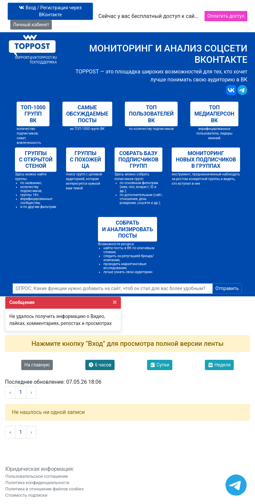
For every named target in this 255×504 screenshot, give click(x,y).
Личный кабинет (31, 24)
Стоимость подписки (26, 495)
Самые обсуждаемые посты (87, 113)
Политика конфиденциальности (37, 482)
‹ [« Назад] (10, 392)
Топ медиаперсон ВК (214, 113)
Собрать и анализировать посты (127, 229)
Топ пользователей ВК (151, 113)
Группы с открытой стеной (35, 159)
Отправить (227, 288)
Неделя (219, 364)
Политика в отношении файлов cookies (44, 488)
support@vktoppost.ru (36, 57)
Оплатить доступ (226, 16)
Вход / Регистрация (50, 11)
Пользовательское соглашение (36, 476)
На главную (37, 364)
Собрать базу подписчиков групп (139, 159)
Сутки (159, 364)
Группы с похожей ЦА (85, 159)
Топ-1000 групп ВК (33, 113)
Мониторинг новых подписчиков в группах (206, 159)
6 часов (99, 364)
